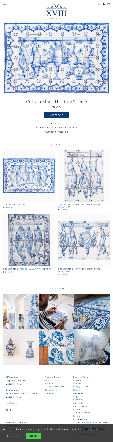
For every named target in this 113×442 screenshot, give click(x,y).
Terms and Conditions (17, 422)
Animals (77, 383)
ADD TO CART (56, 115)
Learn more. (92, 429)
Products (49, 383)
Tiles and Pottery (53, 377)
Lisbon (76, 390)
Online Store (51, 390)
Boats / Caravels (81, 386)
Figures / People (81, 377)
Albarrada (78, 403)
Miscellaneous (80, 419)
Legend (77, 416)
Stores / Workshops (54, 386)
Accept (33, 436)
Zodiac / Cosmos (81, 412)
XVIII (47, 380)
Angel (76, 396)
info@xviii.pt (12, 403)
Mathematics (79, 393)
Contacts (49, 393)
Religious (77, 399)
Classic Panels (80, 406)
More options (13, 436)
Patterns (77, 409)
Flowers (77, 380)
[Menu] (4, 4)
